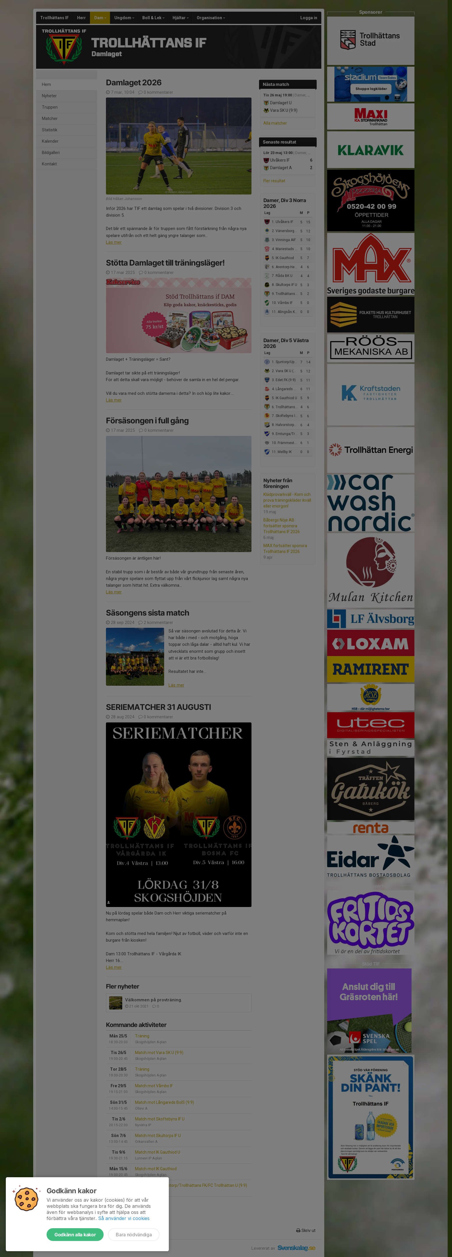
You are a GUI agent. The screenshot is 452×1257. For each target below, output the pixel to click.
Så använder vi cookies (124, 1218)
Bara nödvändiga (134, 1234)
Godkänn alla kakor (75, 1234)
